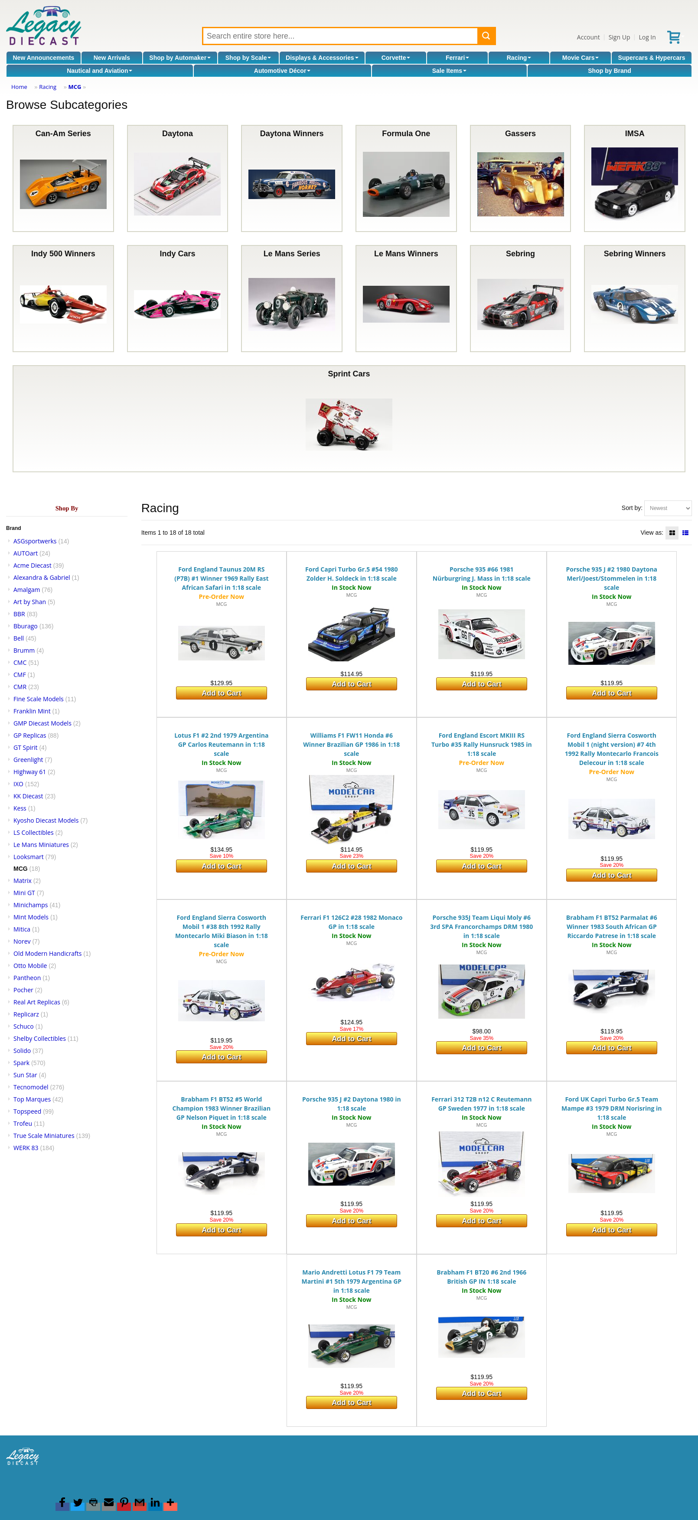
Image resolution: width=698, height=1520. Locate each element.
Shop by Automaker (180, 57)
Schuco (23, 1026)
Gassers (520, 178)
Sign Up (619, 37)
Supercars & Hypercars (651, 57)
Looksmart (28, 857)
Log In (647, 37)
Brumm (24, 650)
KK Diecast (28, 796)
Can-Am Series (63, 178)
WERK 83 (26, 1148)
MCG (74, 87)
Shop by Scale (248, 57)
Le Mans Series (291, 298)
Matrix (22, 880)
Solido (22, 1050)
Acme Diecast (32, 565)
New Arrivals (112, 57)
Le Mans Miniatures (41, 844)
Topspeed (27, 1111)
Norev (22, 941)
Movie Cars (580, 57)
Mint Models (31, 917)
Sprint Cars (349, 418)
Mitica (21, 929)
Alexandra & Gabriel (41, 577)
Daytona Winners (291, 178)
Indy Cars (177, 298)
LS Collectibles (33, 832)
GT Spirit (25, 747)
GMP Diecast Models (42, 723)
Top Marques (32, 1099)
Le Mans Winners (406, 298)
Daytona (177, 178)
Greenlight (28, 759)
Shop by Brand (609, 70)
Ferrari (457, 57)
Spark (21, 1063)
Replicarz (26, 1014)
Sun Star (25, 1075)
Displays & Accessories (322, 57)
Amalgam (26, 589)
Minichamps (30, 905)
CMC (19, 662)
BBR (19, 614)
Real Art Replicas (36, 1002)
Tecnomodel (31, 1087)
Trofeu (22, 1123)
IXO (18, 784)
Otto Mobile (30, 965)
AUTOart (25, 553)
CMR (19, 687)
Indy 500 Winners (63, 298)
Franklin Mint (32, 711)
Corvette (396, 57)
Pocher (23, 990)
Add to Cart (221, 693)
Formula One (406, 178)
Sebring (520, 298)
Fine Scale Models (38, 699)
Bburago (25, 626)
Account (588, 37)
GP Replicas (29, 735)
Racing (519, 57)
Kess (19, 808)
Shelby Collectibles (39, 1038)
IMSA (634, 178)
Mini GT (24, 893)
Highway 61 (29, 772)
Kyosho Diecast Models (45, 820)
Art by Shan (29, 602)
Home (19, 87)
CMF (19, 674)
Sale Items (449, 70)
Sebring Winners (634, 298)
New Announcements (44, 57)
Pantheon (27, 978)
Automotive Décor (282, 70)
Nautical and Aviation (99, 70)
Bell (18, 638)
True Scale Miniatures (44, 1135)
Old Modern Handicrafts (47, 953)
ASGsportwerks (35, 541)
